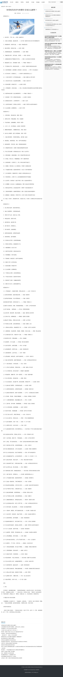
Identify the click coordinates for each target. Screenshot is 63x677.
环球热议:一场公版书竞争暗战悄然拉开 (9, 633)
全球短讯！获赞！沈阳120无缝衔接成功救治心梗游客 (11, 657)
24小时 (11, 2)
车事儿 (22, 2)
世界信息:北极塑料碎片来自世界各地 (8, 639)
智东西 (27, 2)
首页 (6, 6)
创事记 (16, 2)
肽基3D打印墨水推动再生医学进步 (8, 644)
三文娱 (32, 2)
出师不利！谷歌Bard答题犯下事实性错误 (9, 643)
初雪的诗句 (9, 615)
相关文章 (53, 7)
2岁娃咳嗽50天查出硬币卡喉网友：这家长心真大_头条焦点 (12, 626)
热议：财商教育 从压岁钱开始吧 (7, 653)
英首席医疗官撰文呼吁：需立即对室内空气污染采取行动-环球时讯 (14, 641)
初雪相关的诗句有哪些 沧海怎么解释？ (9, 625)
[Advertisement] (21, 662)
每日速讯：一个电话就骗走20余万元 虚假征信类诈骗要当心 (13, 649)
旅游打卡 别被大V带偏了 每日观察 (8, 651)
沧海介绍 (28, 615)
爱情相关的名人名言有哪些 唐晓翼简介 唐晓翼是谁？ (11, 636)
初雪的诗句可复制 (20, 615)
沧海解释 (25, 615)
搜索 (61, 2)
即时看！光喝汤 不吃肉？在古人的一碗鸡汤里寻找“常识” (12, 631)
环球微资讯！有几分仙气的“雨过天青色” (9, 628)
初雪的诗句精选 (14, 615)
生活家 (43, 2)
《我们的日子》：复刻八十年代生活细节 (9, 635)
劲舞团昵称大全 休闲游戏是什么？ (52, 29)
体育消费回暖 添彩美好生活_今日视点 (8, 656)
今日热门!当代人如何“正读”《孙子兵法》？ (9, 630)
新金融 (37, 2)
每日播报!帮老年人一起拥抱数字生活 (8, 654)
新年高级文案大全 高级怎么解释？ (8, 638)
